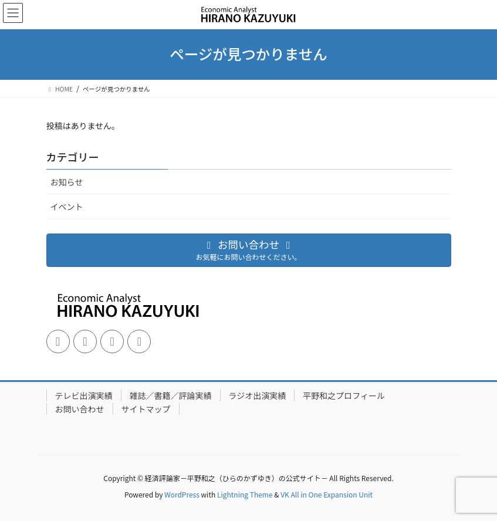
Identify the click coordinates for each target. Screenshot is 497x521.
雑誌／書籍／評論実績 (171, 395)
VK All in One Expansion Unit (326, 494)
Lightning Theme (245, 494)
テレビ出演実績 (84, 395)
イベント (66, 206)
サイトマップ (146, 409)
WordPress (182, 494)
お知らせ (66, 182)
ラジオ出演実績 (257, 395)
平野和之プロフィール (344, 395)
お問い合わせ (79, 409)
